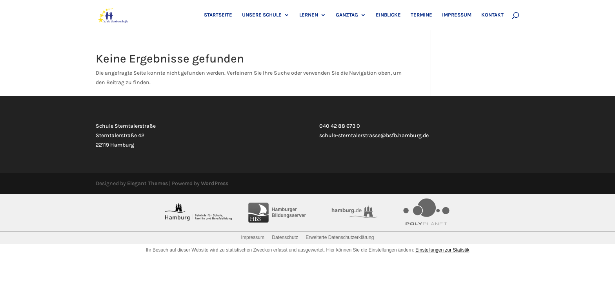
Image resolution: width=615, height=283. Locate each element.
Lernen (308, 15)
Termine (421, 15)
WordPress (214, 183)
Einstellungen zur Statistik (442, 250)
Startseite (218, 15)
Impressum (456, 15)
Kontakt (492, 15)
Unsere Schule (262, 15)
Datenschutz (285, 237)
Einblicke (388, 15)
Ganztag (347, 15)
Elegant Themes (147, 183)
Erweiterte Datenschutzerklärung (340, 237)
